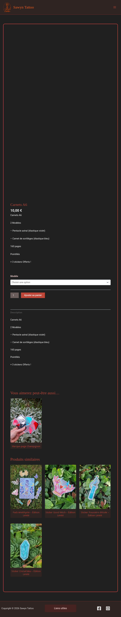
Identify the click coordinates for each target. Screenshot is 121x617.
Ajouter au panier (33, 295)
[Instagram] (108, 608)
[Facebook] (99, 608)
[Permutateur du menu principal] (115, 7)
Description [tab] (16, 312)
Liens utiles (60, 608)
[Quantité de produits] (14, 295)
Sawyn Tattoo (23, 7)
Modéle (14, 276)
